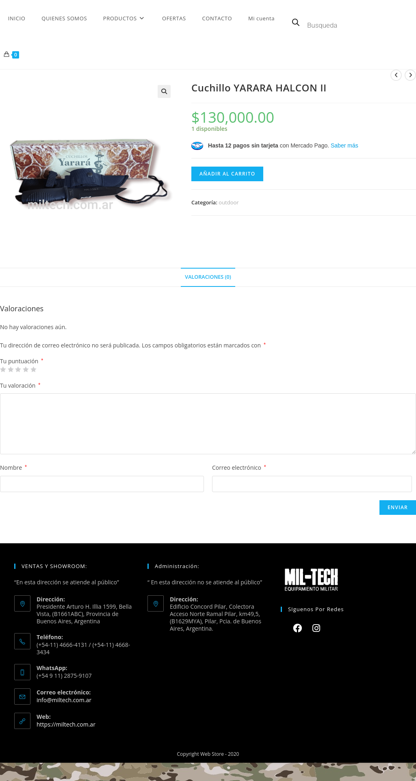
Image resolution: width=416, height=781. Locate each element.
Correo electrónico (239, 467)
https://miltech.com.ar (66, 724)
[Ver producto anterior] (396, 75)
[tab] (208, 277)
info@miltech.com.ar (64, 700)
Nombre (13, 467)
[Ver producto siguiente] (410, 75)
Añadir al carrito (227, 173)
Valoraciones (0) (208, 276)
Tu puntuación (21, 361)
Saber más (344, 145)
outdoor (228, 202)
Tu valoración (20, 385)
